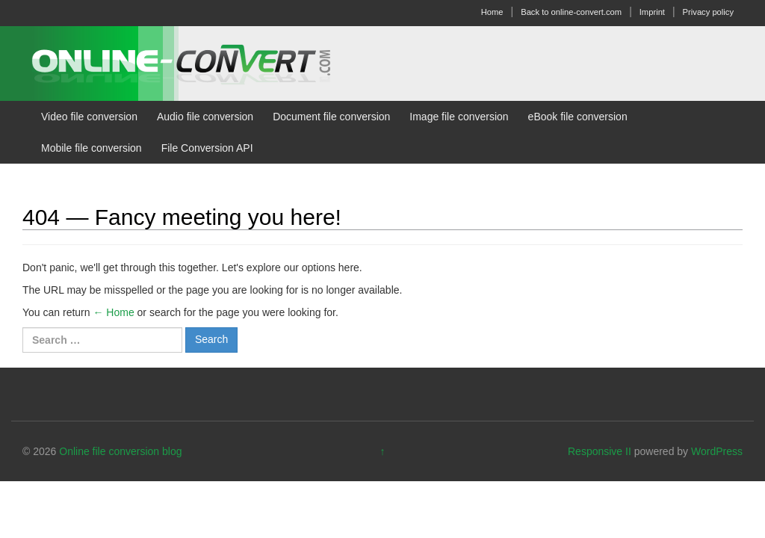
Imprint (652, 11)
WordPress (717, 451)
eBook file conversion (578, 117)
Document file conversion (331, 117)
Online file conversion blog (120, 451)
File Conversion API (207, 148)
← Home (113, 312)
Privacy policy (708, 11)
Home (492, 11)
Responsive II (599, 451)
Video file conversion (89, 117)
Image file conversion (458, 117)
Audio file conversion (205, 117)
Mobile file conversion (91, 148)
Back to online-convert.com (571, 11)
